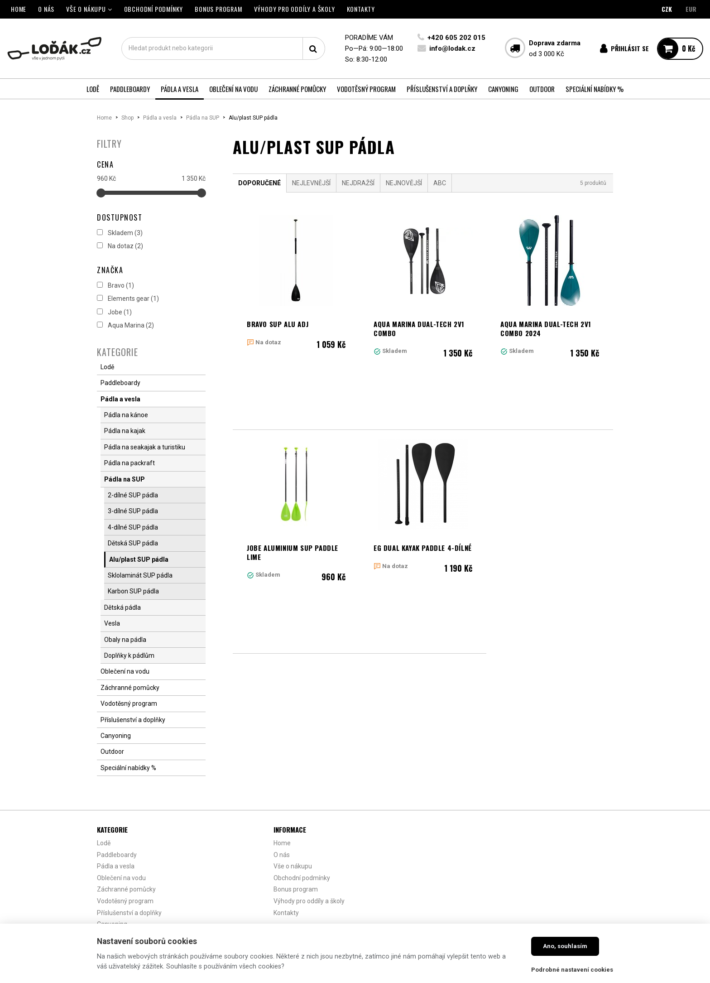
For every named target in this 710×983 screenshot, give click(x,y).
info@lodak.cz (452, 48)
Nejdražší (358, 183)
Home (104, 118)
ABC (439, 183)
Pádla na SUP (202, 118)
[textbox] (223, 48)
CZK (667, 9)
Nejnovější (404, 183)
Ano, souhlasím (565, 946)
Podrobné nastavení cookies (572, 969)
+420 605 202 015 (456, 38)
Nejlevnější (311, 183)
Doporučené (259, 183)
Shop (127, 118)
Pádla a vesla (160, 118)
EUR (691, 9)
